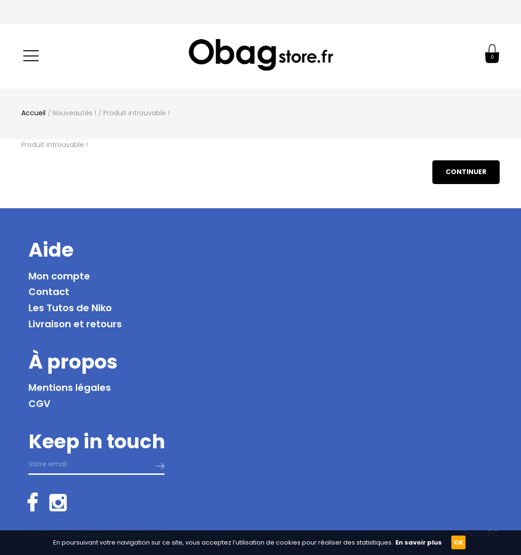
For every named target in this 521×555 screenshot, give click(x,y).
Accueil (33, 113)
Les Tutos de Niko (70, 307)
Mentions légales (69, 387)
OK (458, 542)
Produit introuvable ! (136, 113)
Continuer (466, 171)
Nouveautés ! (74, 113)
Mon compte (59, 276)
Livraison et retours (75, 324)
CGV (39, 403)
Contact (48, 291)
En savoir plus (418, 542)
